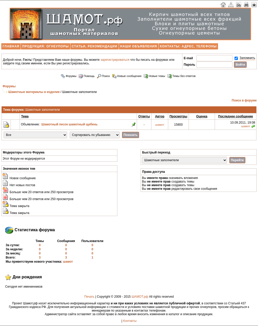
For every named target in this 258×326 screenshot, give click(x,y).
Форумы (68, 76)
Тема (25, 116)
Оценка (201, 116)
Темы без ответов (181, 76)
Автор (159, 116)
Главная (11, 46)
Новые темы (154, 76)
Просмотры (178, 116)
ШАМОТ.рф (140, 296)
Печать (89, 296)
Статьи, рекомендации (94, 46)
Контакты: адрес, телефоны (188, 46)
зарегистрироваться (115, 60)
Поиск (103, 76)
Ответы (144, 116)
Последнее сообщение (235, 116)
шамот (159, 124)
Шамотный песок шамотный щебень (70, 124)
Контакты (129, 321)
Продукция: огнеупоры (45, 46)
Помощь (87, 76)
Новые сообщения (126, 76)
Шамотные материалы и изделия (34, 92)
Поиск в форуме (244, 100)
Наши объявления (138, 46)
